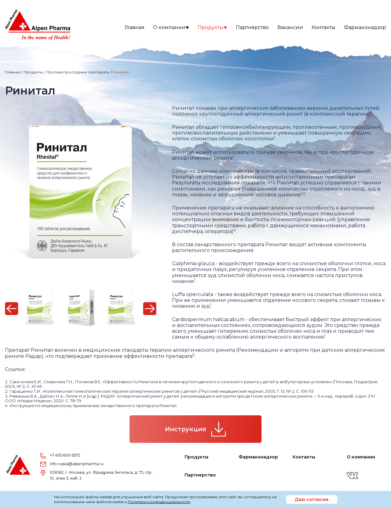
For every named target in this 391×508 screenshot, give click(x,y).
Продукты (212, 27)
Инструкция (195, 429)
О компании (171, 27)
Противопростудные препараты (77, 72)
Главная (134, 27)
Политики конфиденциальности (159, 501)
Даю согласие (312, 499)
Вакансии (290, 27)
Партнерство (200, 475)
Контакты (323, 27)
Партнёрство (252, 27)
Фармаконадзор (365, 27)
